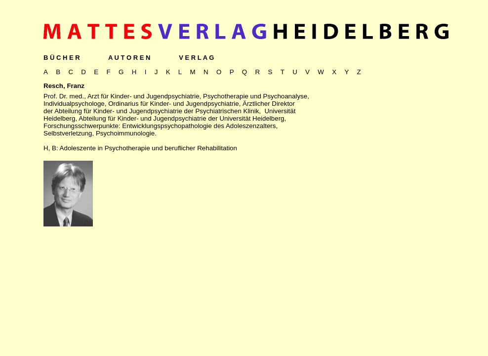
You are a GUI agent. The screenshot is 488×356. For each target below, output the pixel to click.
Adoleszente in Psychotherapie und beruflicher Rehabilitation (148, 148)
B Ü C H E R (61, 57)
